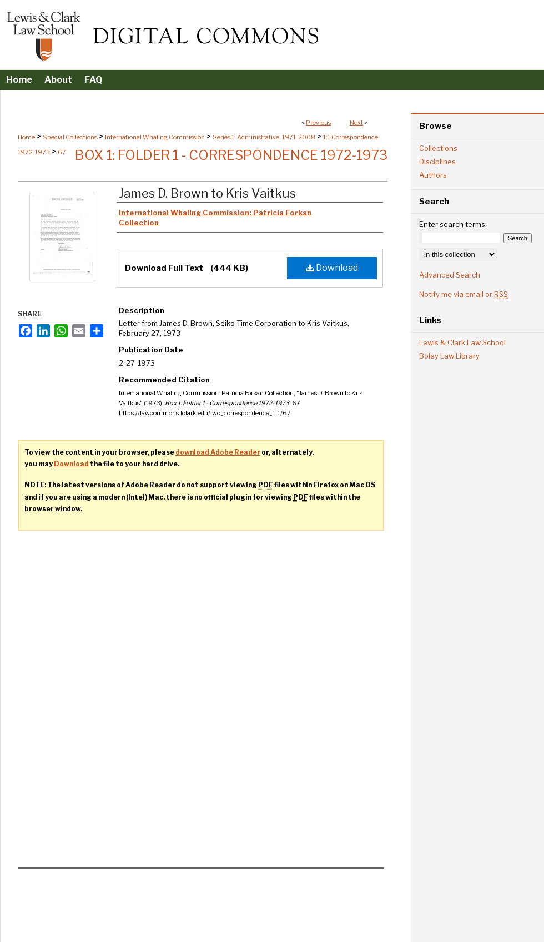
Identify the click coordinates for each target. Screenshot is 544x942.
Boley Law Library (449, 355)
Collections (438, 148)
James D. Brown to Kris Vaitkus (207, 193)
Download (332, 268)
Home (26, 137)
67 (62, 152)
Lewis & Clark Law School (462, 342)
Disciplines (437, 161)
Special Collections (70, 137)
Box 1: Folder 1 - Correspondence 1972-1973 (231, 155)
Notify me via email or (463, 294)
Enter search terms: (453, 224)
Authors (433, 174)
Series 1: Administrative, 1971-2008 (264, 137)
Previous (318, 123)
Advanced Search (449, 274)
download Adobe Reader (217, 452)
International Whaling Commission (155, 137)
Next (356, 123)
